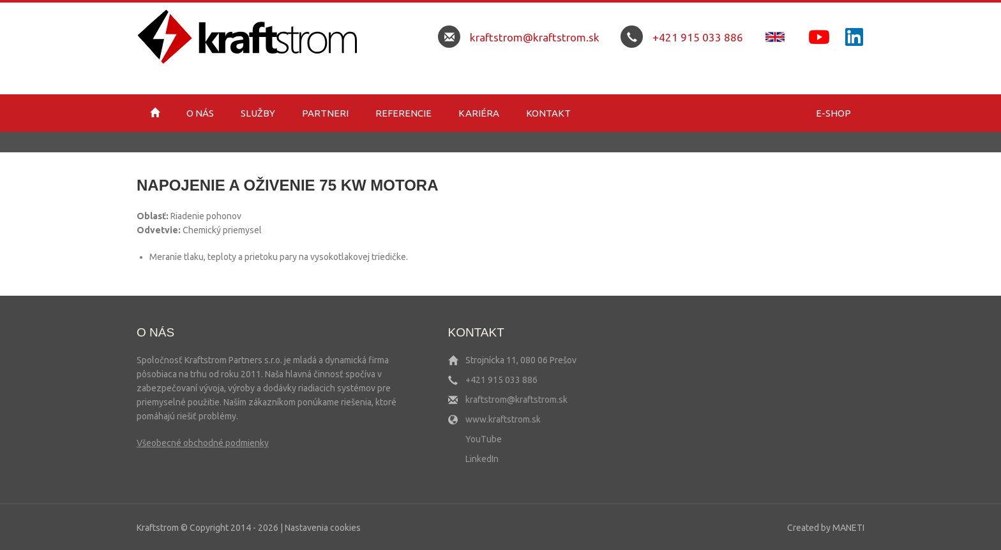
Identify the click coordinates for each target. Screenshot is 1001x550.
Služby (258, 113)
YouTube (483, 439)
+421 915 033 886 (697, 37)
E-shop (833, 113)
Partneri (325, 113)
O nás (200, 113)
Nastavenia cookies (323, 528)
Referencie (403, 113)
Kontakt (548, 113)
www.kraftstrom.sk (503, 419)
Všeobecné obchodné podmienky (203, 443)
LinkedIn (482, 459)
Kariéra (478, 113)
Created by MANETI (825, 528)
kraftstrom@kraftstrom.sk (534, 37)
